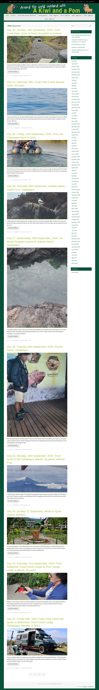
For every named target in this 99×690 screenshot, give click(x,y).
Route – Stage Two (60, 1)
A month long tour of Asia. (78, 44)
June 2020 (74, 200)
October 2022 (75, 162)
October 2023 (75, 129)
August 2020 (75, 198)
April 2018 (74, 260)
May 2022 (74, 176)
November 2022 (76, 159)
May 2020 (74, 203)
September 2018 (76, 247)
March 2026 (75, 64)
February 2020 (75, 211)
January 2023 (75, 154)
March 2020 (75, 208)
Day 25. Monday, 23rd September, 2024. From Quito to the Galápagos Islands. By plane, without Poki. (36, 459)
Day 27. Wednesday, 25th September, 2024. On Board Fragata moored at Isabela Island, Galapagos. (35, 241)
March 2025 (75, 91)
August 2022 (75, 167)
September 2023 (76, 132)
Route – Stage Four (80, 1)
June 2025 (74, 83)
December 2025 (76, 69)
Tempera (85, 686)
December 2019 (76, 217)
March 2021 (75, 187)
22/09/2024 (16, 612)
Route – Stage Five (90, 1)
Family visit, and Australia (78, 47)
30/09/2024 (16, 75)
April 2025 (74, 88)
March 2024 (75, 121)
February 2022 (75, 178)
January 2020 (75, 214)
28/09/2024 (16, 180)
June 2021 (74, 184)
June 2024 (74, 116)
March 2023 (75, 148)
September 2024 (76, 107)
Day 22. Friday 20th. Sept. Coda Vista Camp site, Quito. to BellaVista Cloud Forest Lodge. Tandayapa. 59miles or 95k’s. (35, 622)
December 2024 (76, 99)
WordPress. (91, 686)
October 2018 (75, 244)
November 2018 (76, 241)
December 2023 (76, 124)
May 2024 (74, 118)
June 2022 (74, 173)
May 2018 (74, 258)
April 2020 (74, 206)
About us (15, 1)
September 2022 (76, 165)
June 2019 (74, 230)
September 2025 (76, 75)
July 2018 (74, 252)
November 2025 (76, 72)
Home (10, 1)
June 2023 (74, 140)
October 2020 (75, 192)
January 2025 (75, 96)
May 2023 (74, 143)
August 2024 (75, 110)
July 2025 (74, 80)
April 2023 (74, 146)
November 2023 (76, 127)
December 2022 (76, 157)
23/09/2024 (17, 557)
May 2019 (74, 233)
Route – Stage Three (70, 1)
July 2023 (74, 137)
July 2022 (74, 170)
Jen (9, 75)
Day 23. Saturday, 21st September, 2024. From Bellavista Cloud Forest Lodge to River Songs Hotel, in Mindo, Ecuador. (34, 567)
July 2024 (74, 113)
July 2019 (74, 228)
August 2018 (75, 249)
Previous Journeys (41, 1)
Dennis (10, 128)
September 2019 (76, 222)
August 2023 (75, 135)
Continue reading (13, 71)
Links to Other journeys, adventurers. (26, 1)
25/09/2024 (16, 505)
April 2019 (74, 236)
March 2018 (75, 263)
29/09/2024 (17, 128)
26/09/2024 (17, 449)
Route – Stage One (50, 1)
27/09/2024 (16, 340)
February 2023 (75, 151)
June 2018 (74, 255)
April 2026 (74, 61)
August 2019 (75, 225)
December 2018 (76, 238)
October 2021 (75, 181)
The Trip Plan (24, 75)
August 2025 (75, 77)
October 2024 (75, 105)
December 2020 (76, 189)
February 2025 (75, 94)
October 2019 (75, 219)
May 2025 (74, 86)
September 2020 (76, 195)
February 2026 (75, 66)
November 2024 (76, 102)
